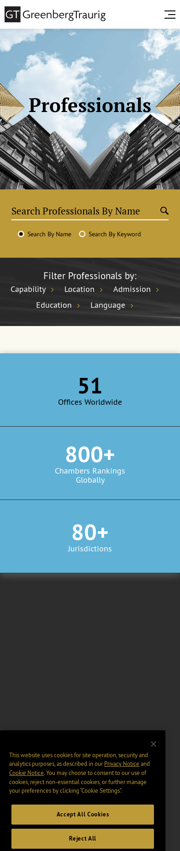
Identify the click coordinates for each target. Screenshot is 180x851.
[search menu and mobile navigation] (171, 14)
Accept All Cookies (83, 822)
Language (107, 305)
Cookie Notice (26, 780)
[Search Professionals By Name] (85, 211)
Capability (28, 289)
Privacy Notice (121, 771)
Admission (132, 289)
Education (54, 305)
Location (79, 289)
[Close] (153, 751)
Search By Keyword (115, 234)
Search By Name (49, 234)
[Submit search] (164, 211)
